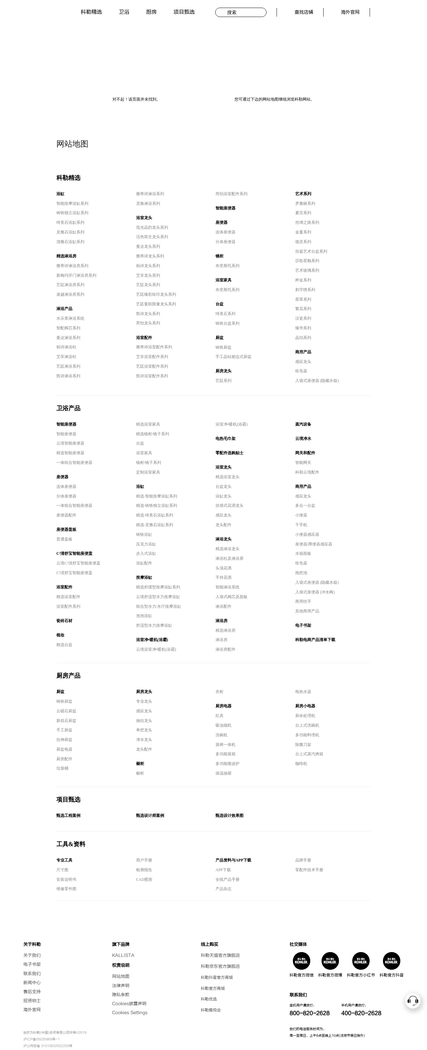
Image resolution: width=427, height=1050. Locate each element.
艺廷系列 (224, 380)
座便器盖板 (66, 529)
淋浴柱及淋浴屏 (230, 558)
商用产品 (303, 352)
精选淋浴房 (66, 256)
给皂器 (301, 371)
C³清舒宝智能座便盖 (74, 553)
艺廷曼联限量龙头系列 (156, 304)
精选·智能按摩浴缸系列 (156, 496)
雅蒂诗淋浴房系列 (72, 265)
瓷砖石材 (64, 620)
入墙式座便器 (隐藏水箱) (317, 380)
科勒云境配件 (307, 472)
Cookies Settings (129, 1012)
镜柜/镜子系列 (148, 462)
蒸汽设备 (303, 424)
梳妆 (60, 635)
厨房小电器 (305, 706)
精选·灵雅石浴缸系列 (154, 525)
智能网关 (303, 462)
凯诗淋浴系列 (68, 376)
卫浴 (124, 12)
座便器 (222, 222)
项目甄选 (184, 12)
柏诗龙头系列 (148, 265)
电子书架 (303, 625)
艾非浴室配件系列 (152, 356)
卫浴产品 (68, 408)
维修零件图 (66, 888)
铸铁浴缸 (144, 534)
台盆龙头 (224, 486)
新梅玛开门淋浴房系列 (76, 275)
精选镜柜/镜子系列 (152, 434)
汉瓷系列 (303, 318)
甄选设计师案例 (150, 815)
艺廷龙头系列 (148, 284)
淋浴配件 (224, 606)
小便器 (301, 515)
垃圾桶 (62, 768)
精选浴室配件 (68, 596)
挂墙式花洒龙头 (230, 505)
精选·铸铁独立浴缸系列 (156, 505)
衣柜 (220, 691)
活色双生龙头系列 (152, 236)
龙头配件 (224, 525)
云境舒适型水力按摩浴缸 (158, 596)
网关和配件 (305, 453)
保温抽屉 (224, 773)
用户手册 (144, 860)
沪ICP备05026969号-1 (41, 1039)
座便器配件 (66, 515)
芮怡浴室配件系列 (232, 193)
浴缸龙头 (224, 496)
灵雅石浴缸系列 (70, 232)
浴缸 (60, 193)
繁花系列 (303, 308)
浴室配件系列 (68, 606)
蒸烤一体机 (226, 744)
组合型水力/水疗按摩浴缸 (158, 606)
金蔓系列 (303, 232)
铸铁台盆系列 (228, 323)
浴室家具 (224, 280)
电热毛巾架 (226, 438)
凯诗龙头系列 (148, 313)
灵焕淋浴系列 (148, 203)
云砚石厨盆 (66, 711)
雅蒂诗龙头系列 (150, 256)
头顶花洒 (224, 568)
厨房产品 (68, 675)
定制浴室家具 (148, 472)
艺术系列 (303, 193)
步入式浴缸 (146, 553)
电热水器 (303, 691)
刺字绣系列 (305, 289)
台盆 (220, 304)
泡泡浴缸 (144, 615)
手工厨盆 (64, 730)
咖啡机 (301, 763)
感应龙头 (303, 361)
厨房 (151, 12)
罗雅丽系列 (305, 203)
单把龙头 (144, 730)
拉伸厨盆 (64, 739)
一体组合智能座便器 (74, 462)
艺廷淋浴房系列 (70, 284)
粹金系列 (303, 280)
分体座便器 (226, 241)
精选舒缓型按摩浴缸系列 (158, 587)
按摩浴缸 (144, 577)
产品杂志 (224, 888)
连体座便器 (226, 232)
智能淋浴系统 (228, 587)
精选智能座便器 (70, 453)
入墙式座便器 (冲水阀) (315, 592)
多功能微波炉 (228, 763)
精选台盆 (64, 644)
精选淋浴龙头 (228, 548)
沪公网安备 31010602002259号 (47, 1046)
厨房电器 (224, 706)
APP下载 (223, 870)
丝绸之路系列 (307, 222)
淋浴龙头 (224, 539)
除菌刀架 (303, 744)
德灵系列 (303, 241)
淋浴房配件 (226, 649)
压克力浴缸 (146, 544)
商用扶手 (303, 601)
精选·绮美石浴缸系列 (154, 515)
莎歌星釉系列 (307, 260)
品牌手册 (303, 860)
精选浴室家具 (148, 424)
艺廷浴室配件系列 (152, 366)
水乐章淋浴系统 (70, 318)
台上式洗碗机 (307, 725)
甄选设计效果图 (230, 815)
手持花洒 (224, 577)
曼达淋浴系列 (68, 337)
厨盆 (220, 337)
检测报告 (144, 870)
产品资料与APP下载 (233, 860)
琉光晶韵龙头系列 (152, 227)
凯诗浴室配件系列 (152, 376)
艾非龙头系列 (148, 275)
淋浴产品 (64, 308)
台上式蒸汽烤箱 (309, 754)
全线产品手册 (228, 879)
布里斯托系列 (228, 265)
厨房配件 (64, 759)
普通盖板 (64, 539)
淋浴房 (222, 620)
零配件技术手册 (309, 870)
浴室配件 (144, 337)
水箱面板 (303, 553)
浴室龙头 (144, 217)
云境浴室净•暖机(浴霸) (156, 649)
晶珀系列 (303, 337)
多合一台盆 (305, 505)
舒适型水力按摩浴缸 (154, 625)
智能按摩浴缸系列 (72, 203)
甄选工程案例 (68, 815)
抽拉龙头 (144, 720)
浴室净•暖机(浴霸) (152, 639)
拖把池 (301, 572)
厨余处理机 (305, 715)
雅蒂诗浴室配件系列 (154, 347)
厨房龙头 (224, 371)
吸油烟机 (224, 725)
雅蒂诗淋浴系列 (150, 193)
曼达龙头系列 (148, 246)
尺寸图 (62, 870)
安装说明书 (66, 879)
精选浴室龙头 (228, 477)
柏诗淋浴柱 (66, 347)
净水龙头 (144, 739)
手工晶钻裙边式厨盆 (234, 356)
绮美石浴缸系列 (70, 222)
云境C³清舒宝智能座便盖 (78, 563)
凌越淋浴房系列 (70, 294)
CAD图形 (144, 879)
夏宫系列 (303, 212)
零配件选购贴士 (230, 453)
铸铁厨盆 (224, 347)
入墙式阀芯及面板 (232, 596)
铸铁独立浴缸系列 (72, 212)
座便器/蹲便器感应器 (313, 544)
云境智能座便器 (70, 443)
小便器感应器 (307, 534)
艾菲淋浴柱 (66, 356)
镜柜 (220, 256)
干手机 (301, 525)
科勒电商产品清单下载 (315, 639)
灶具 (220, 715)
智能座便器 (226, 208)
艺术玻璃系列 (307, 270)
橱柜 (140, 763)
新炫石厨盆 (66, 720)
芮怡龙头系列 (148, 323)
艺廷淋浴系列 (68, 366)
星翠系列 (303, 299)
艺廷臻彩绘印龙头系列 (156, 294)
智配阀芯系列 (68, 328)
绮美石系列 (226, 313)
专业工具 (64, 860)
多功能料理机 (307, 735)
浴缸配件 (144, 563)
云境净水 (303, 438)
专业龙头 (144, 701)
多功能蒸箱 (226, 754)
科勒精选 (91, 12)
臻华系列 (303, 328)
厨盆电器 (64, 749)
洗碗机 (222, 735)
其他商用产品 (307, 611)
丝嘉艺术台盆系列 (311, 251)
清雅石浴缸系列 (70, 241)
